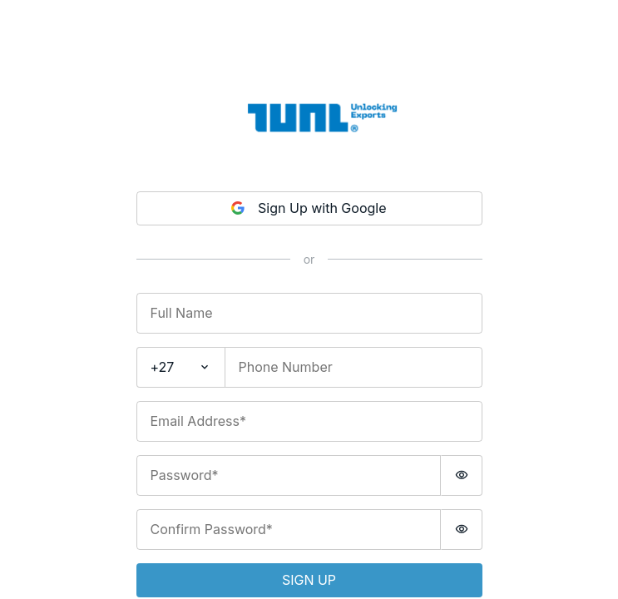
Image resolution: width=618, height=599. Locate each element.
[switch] (461, 475)
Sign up (309, 580)
